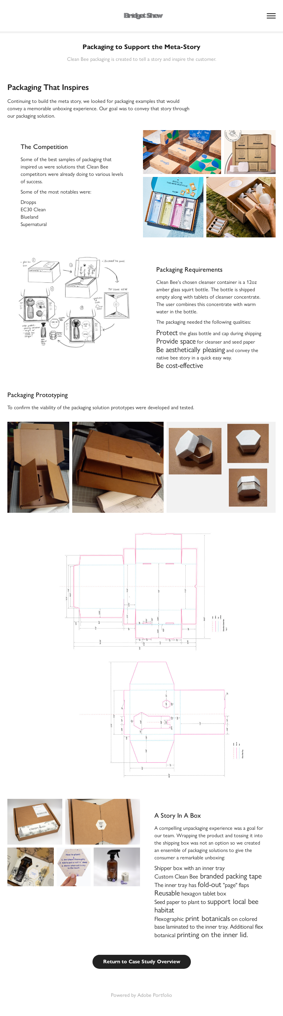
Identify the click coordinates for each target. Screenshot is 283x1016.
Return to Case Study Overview (141, 961)
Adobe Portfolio (154, 995)
